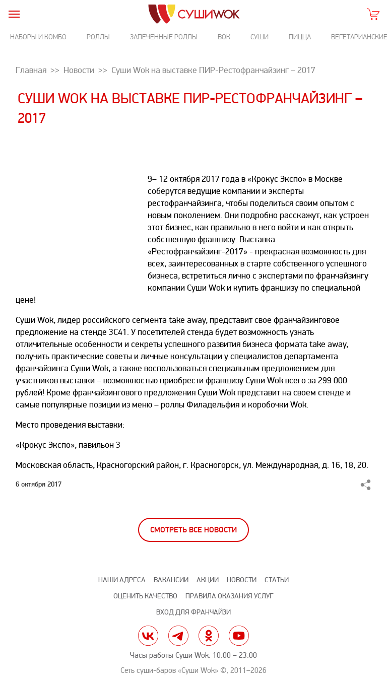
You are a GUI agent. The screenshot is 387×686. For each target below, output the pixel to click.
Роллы (98, 37)
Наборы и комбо (38, 37)
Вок (224, 37)
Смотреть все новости (193, 530)
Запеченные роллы (164, 37)
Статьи (277, 580)
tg (178, 636)
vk (148, 636)
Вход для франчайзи (193, 612)
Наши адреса (122, 580)
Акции (208, 580)
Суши (259, 37)
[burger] (14, 14)
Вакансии (171, 580)
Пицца (300, 37)
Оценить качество (145, 596)
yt (239, 636)
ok (209, 636)
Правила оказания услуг (229, 596)
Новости (241, 580)
